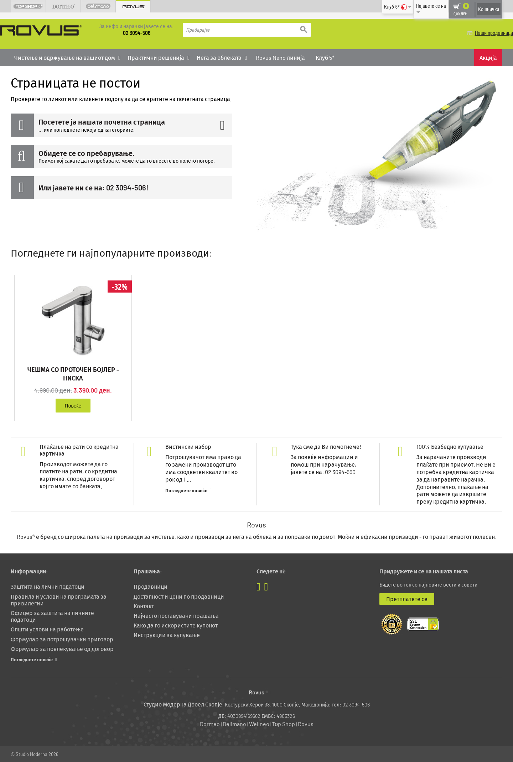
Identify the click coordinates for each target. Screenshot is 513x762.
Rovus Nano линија (280, 57)
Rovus (306, 723)
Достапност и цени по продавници (179, 595)
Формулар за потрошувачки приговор (62, 638)
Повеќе (73, 405)
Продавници (150, 586)
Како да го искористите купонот (176, 624)
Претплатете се (407, 598)
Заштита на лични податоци (47, 586)
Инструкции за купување (167, 634)
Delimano (234, 723)
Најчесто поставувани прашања (176, 615)
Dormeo (210, 723)
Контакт (144, 605)
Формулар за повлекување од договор (62, 648)
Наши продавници (483, 33)
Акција (488, 57)
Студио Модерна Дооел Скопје (183, 703)
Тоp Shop (283, 723)
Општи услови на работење (47, 628)
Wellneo (259, 723)
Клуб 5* (325, 57)
